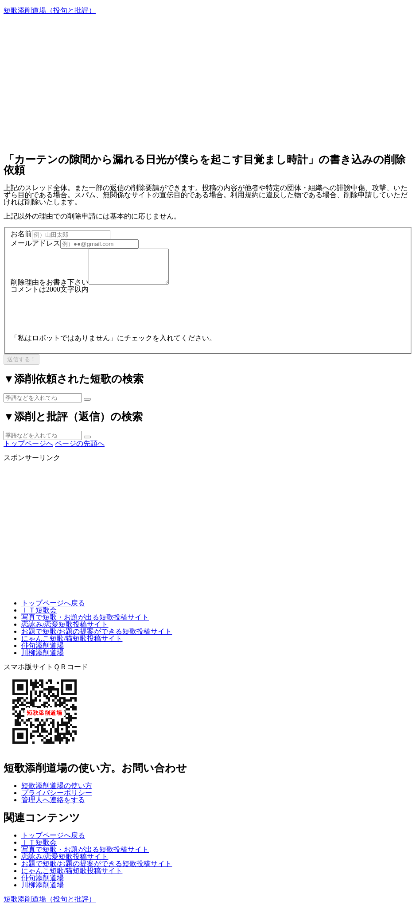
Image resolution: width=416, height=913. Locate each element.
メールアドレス (35, 243)
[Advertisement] (208, 83)
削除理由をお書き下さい (50, 289)
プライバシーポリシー (56, 799)
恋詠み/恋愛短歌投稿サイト (64, 631)
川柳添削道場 (42, 659)
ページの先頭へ (80, 450)
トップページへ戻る (53, 609)
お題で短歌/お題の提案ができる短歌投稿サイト (96, 638)
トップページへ (28, 450)
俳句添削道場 (42, 652)
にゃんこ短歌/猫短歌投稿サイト (71, 645)
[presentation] (78, 317)
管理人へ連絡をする (53, 806)
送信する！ (21, 366)
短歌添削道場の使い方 (56, 792)
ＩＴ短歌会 (39, 616)
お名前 (21, 234)
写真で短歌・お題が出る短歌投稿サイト (85, 624)
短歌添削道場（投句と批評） (50, 10)
